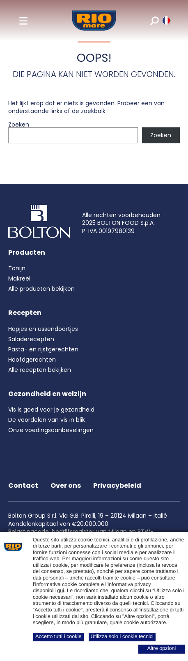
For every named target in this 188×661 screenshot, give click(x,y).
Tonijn (16, 268)
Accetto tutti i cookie (58, 636)
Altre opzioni (161, 648)
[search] (154, 20)
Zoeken (18, 124)
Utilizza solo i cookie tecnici (122, 636)
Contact (23, 485)
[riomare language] (165, 20)
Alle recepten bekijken (39, 370)
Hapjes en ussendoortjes (43, 329)
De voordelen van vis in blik (46, 420)
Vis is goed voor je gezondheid (51, 409)
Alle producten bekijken (41, 289)
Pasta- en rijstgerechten (43, 349)
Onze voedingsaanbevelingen (51, 430)
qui (60, 590)
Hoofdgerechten (32, 359)
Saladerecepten (31, 339)
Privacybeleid (117, 485)
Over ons (65, 485)
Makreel (19, 278)
